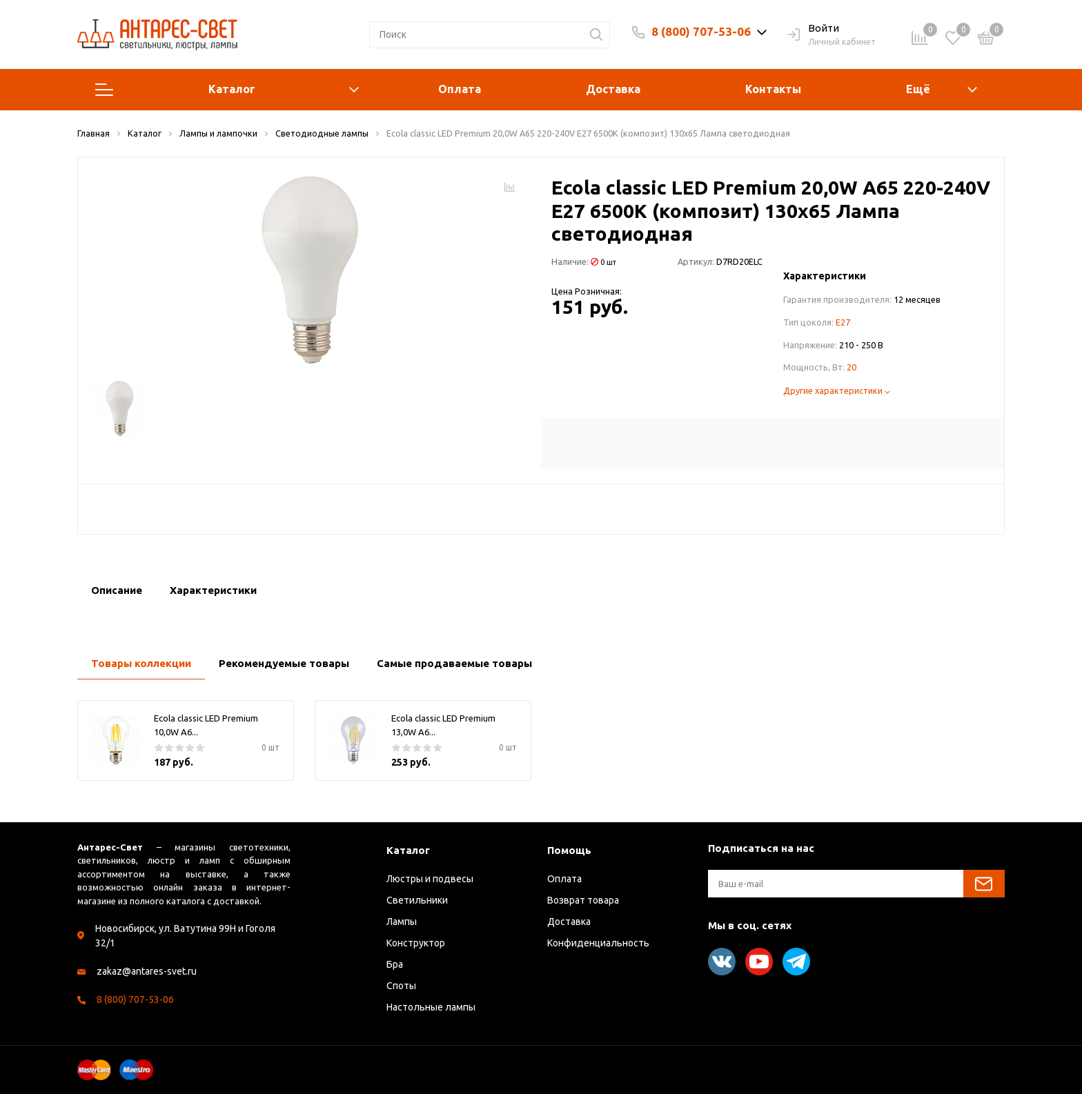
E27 (843, 322)
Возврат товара (583, 900)
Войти (813, 29)
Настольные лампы (430, 1007)
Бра (394, 964)
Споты (401, 985)
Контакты (773, 89)
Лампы (401, 921)
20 (851, 367)
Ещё (918, 89)
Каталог (227, 90)
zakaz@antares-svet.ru (147, 971)
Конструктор (415, 942)
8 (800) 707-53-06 (701, 31)
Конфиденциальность (598, 942)
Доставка (613, 89)
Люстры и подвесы (429, 878)
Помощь (569, 850)
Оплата (459, 89)
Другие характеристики (836, 390)
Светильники (417, 900)
